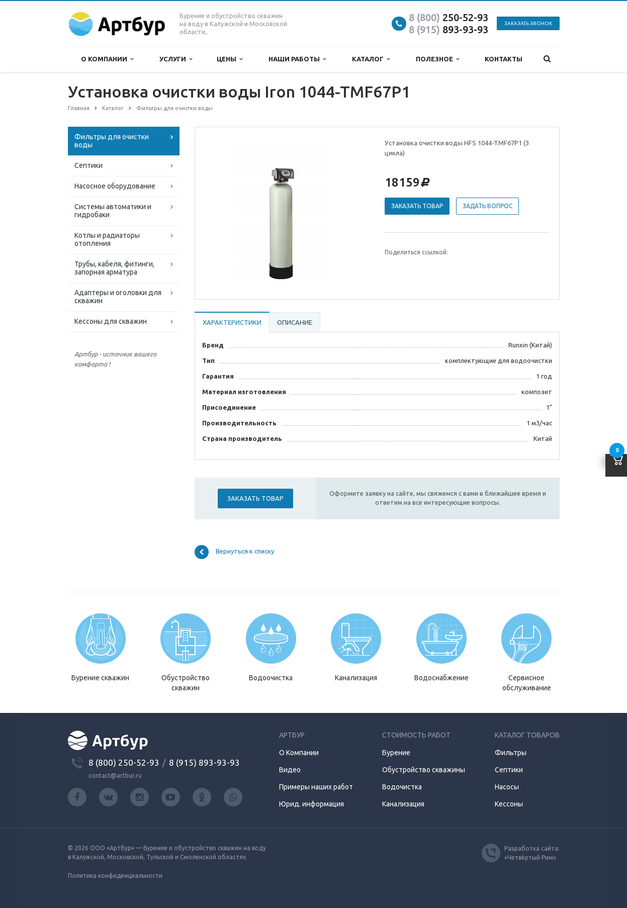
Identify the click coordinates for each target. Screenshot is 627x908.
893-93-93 (448, 29)
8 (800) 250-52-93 (123, 762)
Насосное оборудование (114, 186)
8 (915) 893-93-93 (204, 762)
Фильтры (510, 753)
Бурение (396, 753)
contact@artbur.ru (115, 775)
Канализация (403, 804)
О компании (107, 59)
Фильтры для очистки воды (111, 141)
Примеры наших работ (316, 787)
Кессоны (509, 804)
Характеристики (232, 322)
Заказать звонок (528, 23)
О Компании (299, 753)
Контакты (503, 58)
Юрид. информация (311, 804)
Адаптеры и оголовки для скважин (117, 297)
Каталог (371, 59)
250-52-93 (448, 17)
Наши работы (297, 59)
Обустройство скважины (423, 770)
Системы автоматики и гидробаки (112, 211)
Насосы (507, 787)
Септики (88, 165)
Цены (229, 59)
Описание (294, 322)
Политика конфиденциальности (115, 875)
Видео (290, 770)
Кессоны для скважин (110, 321)
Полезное (437, 59)
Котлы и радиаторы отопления (107, 239)
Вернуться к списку (234, 552)
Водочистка (402, 787)
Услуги (175, 59)
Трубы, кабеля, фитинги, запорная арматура (114, 268)
